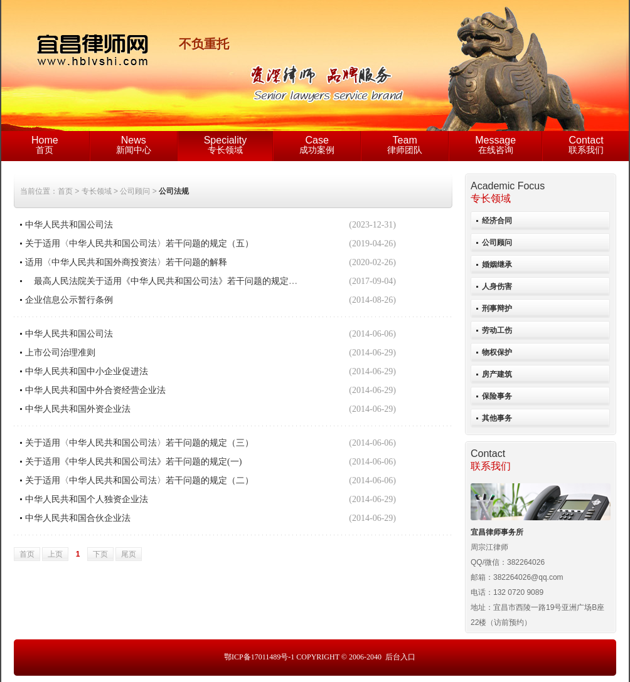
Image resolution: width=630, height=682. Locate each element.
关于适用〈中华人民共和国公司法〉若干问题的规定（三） (139, 443)
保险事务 (497, 396)
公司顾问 (497, 242)
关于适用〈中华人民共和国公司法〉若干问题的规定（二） (139, 480)
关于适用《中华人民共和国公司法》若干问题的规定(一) (133, 461)
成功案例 (316, 145)
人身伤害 (497, 286)
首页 (44, 145)
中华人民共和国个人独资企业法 (86, 499)
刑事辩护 (497, 308)
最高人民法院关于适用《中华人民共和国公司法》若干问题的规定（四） (170, 281)
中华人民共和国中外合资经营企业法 (95, 390)
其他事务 (497, 418)
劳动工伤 (497, 330)
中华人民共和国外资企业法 (78, 409)
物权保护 (497, 352)
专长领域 (225, 145)
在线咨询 (495, 145)
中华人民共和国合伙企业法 (78, 518)
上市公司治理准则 (60, 352)
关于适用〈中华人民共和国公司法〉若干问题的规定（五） (139, 243)
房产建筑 (497, 374)
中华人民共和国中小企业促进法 (86, 371)
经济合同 (497, 220)
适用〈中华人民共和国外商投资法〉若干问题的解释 (126, 262)
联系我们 (586, 145)
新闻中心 (133, 145)
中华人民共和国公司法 (69, 224)
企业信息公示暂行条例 (69, 300)
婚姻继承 (497, 264)
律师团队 (404, 145)
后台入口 (400, 657)
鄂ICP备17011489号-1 (259, 657)
